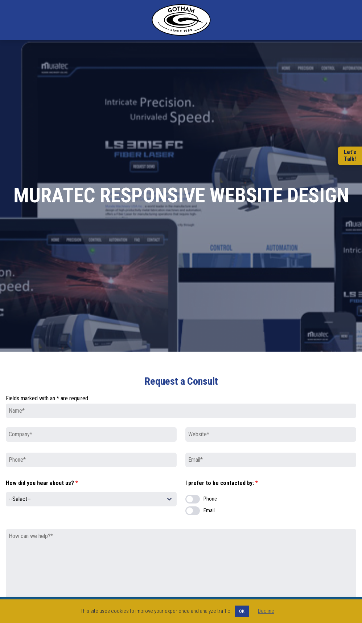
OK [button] (241, 611)
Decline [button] (266, 611)
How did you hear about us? (42, 483)
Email (209, 510)
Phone (210, 499)
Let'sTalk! (350, 156)
